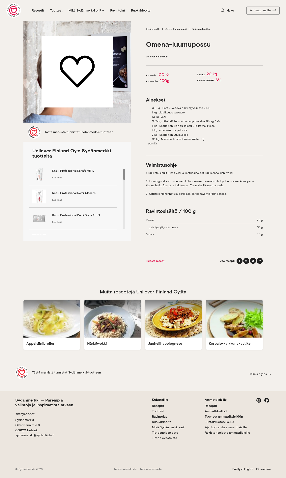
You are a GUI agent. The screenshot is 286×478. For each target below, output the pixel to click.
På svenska (263, 469)
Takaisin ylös (260, 374)
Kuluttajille (160, 400)
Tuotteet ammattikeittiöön (224, 416)
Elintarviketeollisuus (219, 422)
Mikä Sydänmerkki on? (86, 10)
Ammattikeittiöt (216, 411)
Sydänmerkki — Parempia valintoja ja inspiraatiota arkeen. (44, 402)
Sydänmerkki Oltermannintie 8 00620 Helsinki (27, 425)
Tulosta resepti (155, 260)
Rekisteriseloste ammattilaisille (227, 432)
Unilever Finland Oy (156, 56)
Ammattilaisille (263, 10)
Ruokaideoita (141, 10)
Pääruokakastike (201, 29)
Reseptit (38, 10)
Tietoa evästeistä (164, 438)
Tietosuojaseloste (165, 432)
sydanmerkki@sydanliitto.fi (34, 435)
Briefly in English (242, 469)
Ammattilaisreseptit (176, 29)
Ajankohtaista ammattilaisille (226, 427)
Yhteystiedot (25, 414)
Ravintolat (117, 10)
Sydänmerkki (153, 29)
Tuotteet (56, 10)
